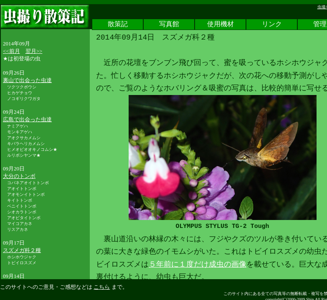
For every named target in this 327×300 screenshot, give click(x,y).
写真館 (169, 24)
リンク (272, 24)
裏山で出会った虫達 (27, 80)
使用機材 (220, 24)
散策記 (118, 24)
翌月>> (34, 51)
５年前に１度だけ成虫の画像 (197, 265)
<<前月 (11, 51)
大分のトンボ (19, 176)
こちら (102, 287)
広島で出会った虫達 (27, 119)
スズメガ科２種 (22, 250)
